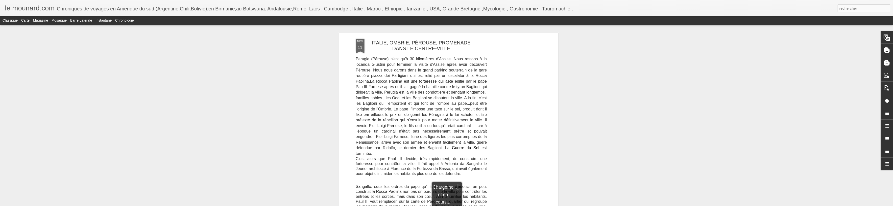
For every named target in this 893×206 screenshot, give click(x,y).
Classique (10, 20)
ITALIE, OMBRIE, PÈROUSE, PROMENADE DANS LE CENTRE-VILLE (421, 45)
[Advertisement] (514, 116)
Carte (25, 20)
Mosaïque (59, 20)
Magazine (40, 20)
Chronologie (124, 20)
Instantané (104, 20)
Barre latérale (81, 20)
